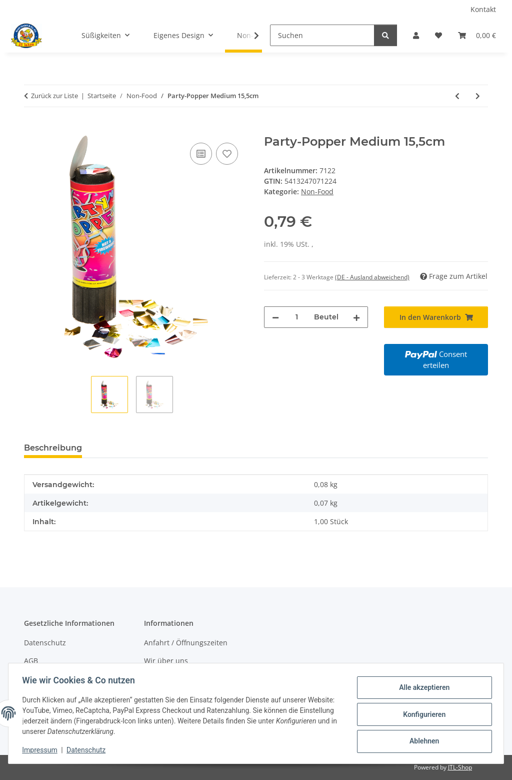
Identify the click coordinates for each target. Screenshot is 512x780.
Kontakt (483, 9)
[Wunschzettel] (438, 35)
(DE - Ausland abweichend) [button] (372, 277)
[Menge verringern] (275, 317)
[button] (416, 35)
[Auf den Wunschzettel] (227, 154)
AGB (31, 660)
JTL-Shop (460, 767)
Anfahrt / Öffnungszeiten (186, 642)
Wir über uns (166, 660)
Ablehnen (421, 740)
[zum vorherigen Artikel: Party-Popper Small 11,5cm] (457, 96)
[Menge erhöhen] (357, 317)
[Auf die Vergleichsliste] (201, 154)
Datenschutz (88, 750)
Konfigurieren (421, 714)
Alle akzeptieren (421, 688)
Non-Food (317, 191)
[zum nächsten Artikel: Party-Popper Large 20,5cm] (478, 96)
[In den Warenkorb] (32, 129)
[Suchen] (322, 35)
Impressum (42, 750)
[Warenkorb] (477, 35)
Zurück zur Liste (54, 95)
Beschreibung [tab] (53, 448)
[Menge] (296, 317)
